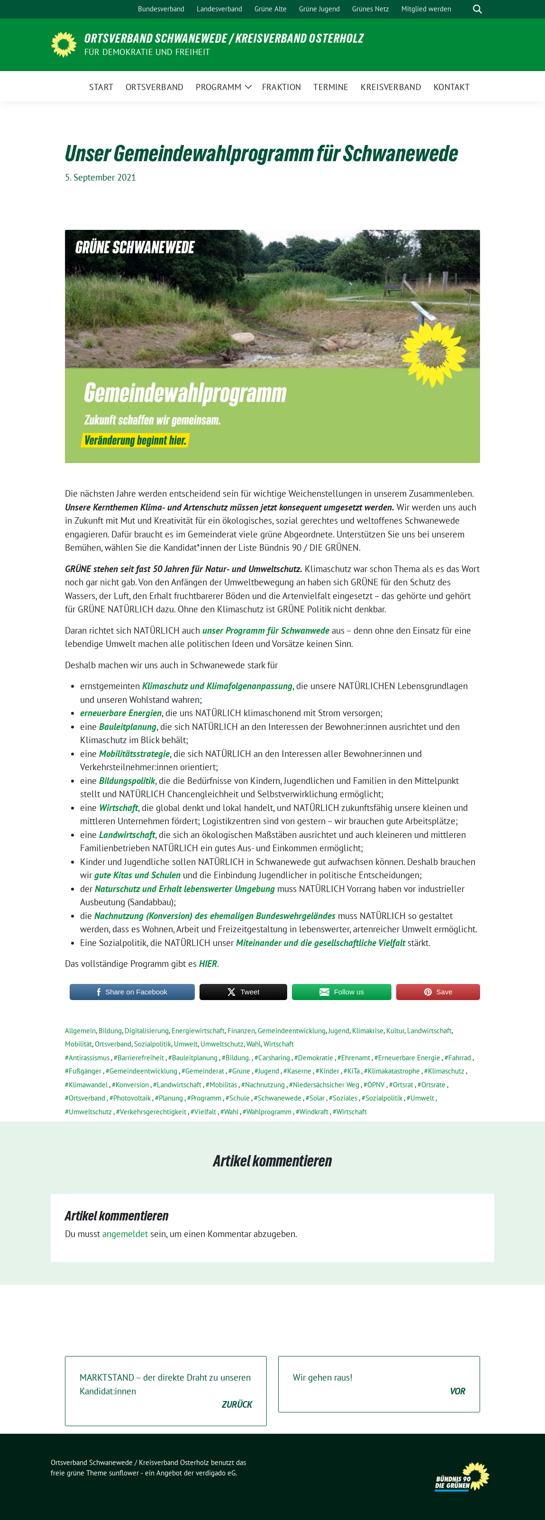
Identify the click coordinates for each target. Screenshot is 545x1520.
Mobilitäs (223, 1084)
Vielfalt (205, 1111)
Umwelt (186, 1043)
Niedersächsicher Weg (326, 1084)
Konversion (132, 1084)
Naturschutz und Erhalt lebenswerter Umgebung (185, 888)
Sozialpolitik (152, 1043)
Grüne (241, 1070)
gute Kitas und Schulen (137, 875)
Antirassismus (89, 1057)
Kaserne (299, 1070)
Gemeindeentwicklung (292, 1030)
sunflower (124, 1472)
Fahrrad (459, 1057)
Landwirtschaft (127, 834)
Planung (171, 1097)
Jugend (338, 1030)
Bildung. (238, 1057)
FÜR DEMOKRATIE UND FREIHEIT (147, 51)
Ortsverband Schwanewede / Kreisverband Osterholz (224, 38)
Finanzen (241, 1030)
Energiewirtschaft (198, 1030)
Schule (239, 1097)
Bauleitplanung (127, 726)
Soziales (345, 1097)
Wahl (253, 1043)
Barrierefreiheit (141, 1057)
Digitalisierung (147, 1030)
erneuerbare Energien (121, 713)
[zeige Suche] (477, 9)
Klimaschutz (446, 1070)
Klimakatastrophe (394, 1070)
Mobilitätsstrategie (134, 753)
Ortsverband (113, 1043)
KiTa (353, 1070)
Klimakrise (367, 1030)
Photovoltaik (132, 1097)
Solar (317, 1097)
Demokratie (315, 1057)
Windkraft (314, 1111)
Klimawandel (88, 1084)
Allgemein (80, 1030)
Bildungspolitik (127, 780)
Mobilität (78, 1043)
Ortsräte (433, 1084)
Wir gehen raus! (379, 1385)
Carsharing (274, 1057)
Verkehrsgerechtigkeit (153, 1111)
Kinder (329, 1070)
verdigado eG (216, 1472)
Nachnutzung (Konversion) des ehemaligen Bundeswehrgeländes (215, 915)
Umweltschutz (222, 1043)
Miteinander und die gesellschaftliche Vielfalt (319, 942)
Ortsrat (403, 1084)
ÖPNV (376, 1084)
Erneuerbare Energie (409, 1057)
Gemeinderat (204, 1070)
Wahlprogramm (268, 1111)
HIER (208, 963)
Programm (206, 1097)
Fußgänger (85, 1070)
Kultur (395, 1030)
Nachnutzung (265, 1084)
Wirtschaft (118, 807)
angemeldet (125, 1233)
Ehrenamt (355, 1057)
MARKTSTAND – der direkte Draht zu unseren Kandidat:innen (166, 1391)
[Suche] (464, 9)
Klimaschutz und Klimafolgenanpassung (217, 686)
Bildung (110, 1030)
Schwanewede (279, 1097)
